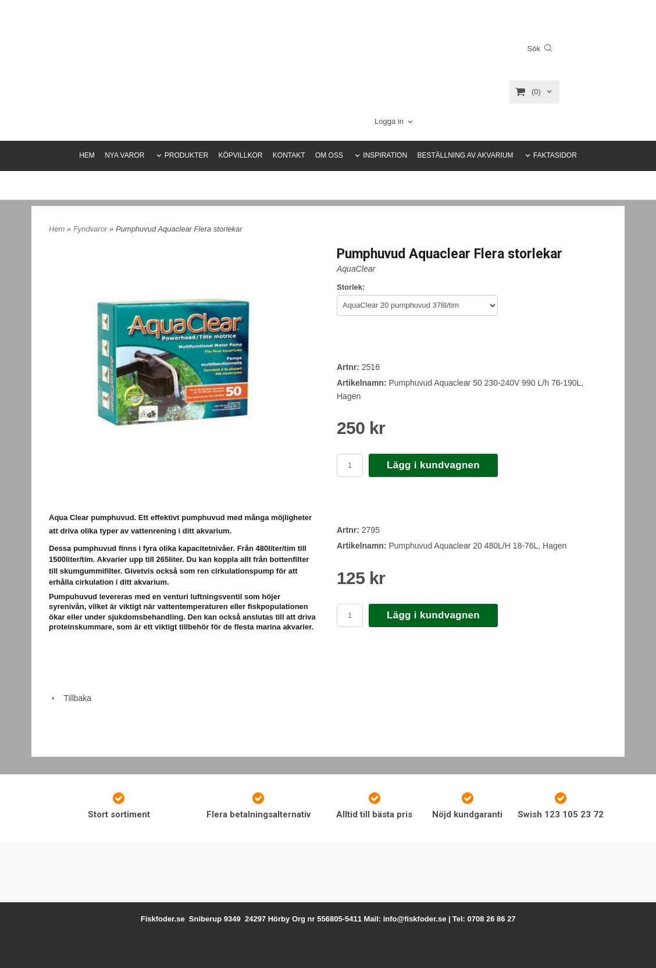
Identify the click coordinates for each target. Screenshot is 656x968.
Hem (57, 229)
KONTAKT (289, 155)
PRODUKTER (186, 155)
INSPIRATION (385, 155)
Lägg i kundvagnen (433, 465)
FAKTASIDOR (555, 155)
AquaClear (356, 268)
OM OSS (329, 155)
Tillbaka (70, 698)
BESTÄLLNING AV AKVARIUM (465, 155)
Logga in (389, 121)
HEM (87, 155)
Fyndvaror (91, 229)
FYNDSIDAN (359, 185)
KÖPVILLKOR (240, 155)
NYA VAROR (124, 155)
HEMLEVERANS (302, 185)
